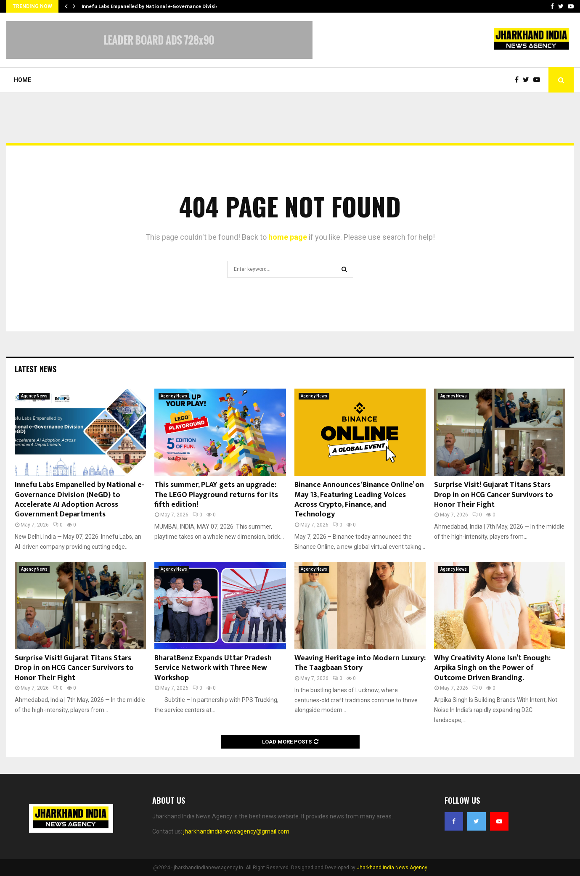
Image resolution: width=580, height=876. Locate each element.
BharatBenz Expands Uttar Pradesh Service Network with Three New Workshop (213, 668)
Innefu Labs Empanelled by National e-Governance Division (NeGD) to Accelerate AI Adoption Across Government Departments (79, 500)
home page (287, 237)
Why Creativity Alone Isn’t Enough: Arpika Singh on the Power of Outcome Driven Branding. (492, 668)
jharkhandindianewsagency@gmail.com (236, 831)
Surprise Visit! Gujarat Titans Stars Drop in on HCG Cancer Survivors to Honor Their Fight (493, 495)
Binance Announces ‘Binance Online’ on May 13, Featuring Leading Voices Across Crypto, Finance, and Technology (359, 500)
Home (22, 80)
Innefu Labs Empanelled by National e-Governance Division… (154, 6)
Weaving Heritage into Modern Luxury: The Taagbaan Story (360, 663)
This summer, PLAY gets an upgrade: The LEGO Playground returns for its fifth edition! (216, 495)
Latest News (35, 368)
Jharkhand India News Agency (392, 868)
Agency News (34, 396)
